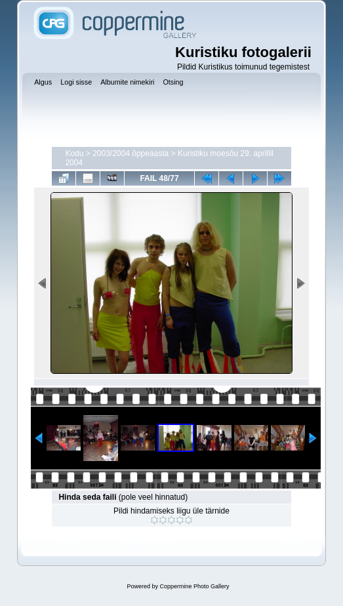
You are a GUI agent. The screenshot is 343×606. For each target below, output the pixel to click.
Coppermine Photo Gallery (194, 586)
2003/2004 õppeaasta (130, 153)
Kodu (74, 153)
